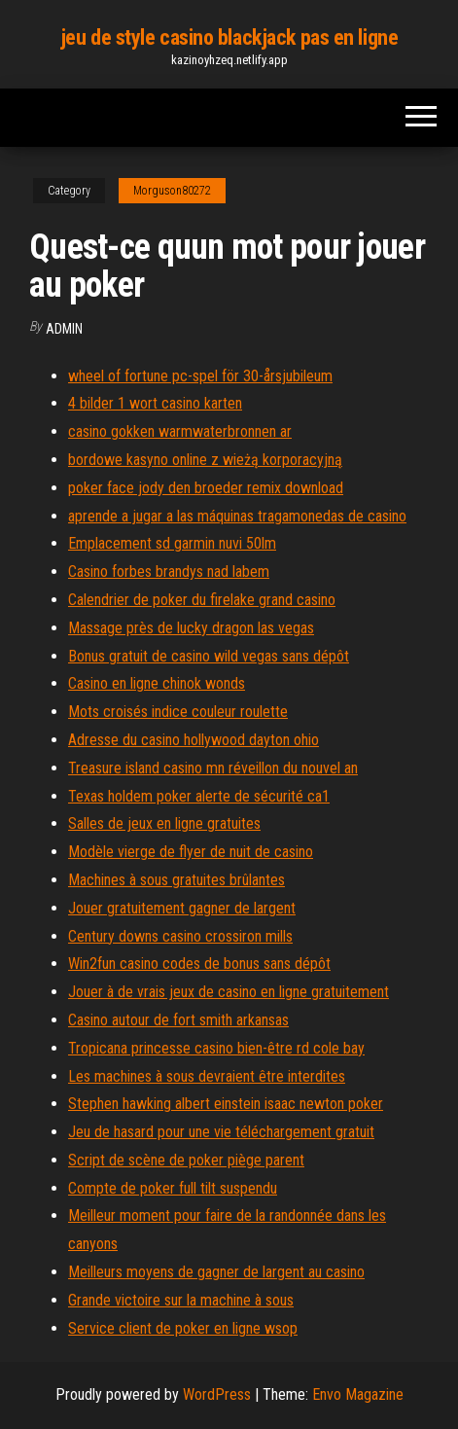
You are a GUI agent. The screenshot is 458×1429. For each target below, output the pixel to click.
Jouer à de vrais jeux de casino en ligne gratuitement (228, 991)
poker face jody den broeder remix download (205, 488)
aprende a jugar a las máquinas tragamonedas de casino (237, 516)
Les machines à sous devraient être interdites (206, 1076)
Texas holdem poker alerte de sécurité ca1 (199, 796)
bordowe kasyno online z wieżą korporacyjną (205, 459)
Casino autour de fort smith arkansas (178, 1020)
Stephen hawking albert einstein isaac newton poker (225, 1103)
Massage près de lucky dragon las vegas (191, 628)
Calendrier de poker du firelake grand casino (201, 599)
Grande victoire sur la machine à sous (181, 1300)
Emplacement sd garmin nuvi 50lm (172, 543)
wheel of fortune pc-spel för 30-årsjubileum (200, 376)
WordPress (217, 1394)
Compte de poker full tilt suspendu (172, 1188)
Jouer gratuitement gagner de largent (182, 908)
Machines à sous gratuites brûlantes (176, 880)
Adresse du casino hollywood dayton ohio (193, 740)
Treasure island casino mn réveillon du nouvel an (213, 768)
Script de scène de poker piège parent (186, 1160)
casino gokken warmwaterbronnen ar (180, 431)
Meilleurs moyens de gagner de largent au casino (216, 1272)
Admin (64, 329)
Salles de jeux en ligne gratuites (164, 823)
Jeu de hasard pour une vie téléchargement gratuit (221, 1132)
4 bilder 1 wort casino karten (155, 403)
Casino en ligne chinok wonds (156, 683)
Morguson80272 (172, 190)
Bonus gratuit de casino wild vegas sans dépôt (208, 656)
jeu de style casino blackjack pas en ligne (229, 37)
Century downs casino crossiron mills (180, 936)
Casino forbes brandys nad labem (168, 571)
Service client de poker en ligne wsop (183, 1328)
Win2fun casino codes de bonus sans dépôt (199, 963)
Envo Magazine (358, 1394)
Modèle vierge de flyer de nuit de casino (190, 851)
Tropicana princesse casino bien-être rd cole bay (216, 1048)
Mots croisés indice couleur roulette (178, 711)
